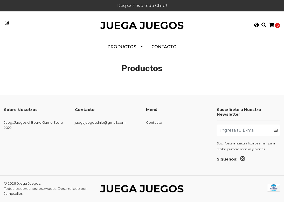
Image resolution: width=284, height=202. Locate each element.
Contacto (164, 46)
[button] (256, 26)
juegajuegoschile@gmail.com (100, 122)
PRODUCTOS (121, 46)
